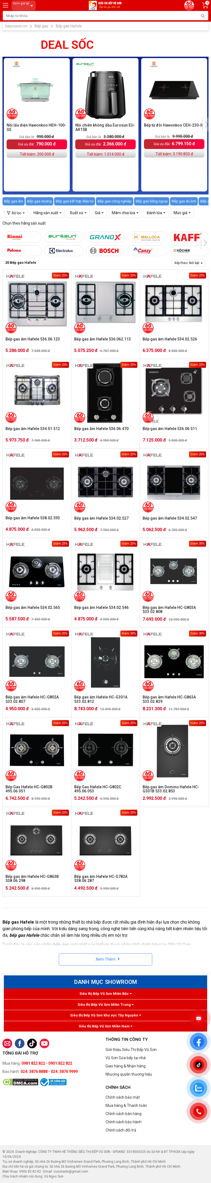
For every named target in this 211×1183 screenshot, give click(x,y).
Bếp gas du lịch (184, 201)
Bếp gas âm (13, 201)
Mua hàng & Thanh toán (126, 1105)
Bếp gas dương (39, 201)
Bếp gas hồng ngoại (152, 201)
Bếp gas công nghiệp (115, 201)
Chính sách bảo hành (123, 1122)
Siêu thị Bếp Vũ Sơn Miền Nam (105, 1026)
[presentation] (206, 124)
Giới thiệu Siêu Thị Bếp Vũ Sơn (131, 1049)
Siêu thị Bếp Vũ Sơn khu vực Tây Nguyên (105, 1015)
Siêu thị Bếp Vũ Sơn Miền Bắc (105, 994)
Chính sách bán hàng (123, 1114)
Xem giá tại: (24, 6)
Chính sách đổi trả (121, 1130)
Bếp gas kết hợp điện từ (74, 201)
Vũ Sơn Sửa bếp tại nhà (126, 1058)
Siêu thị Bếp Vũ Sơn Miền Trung (105, 1004)
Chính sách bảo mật (123, 1097)
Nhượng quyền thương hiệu (129, 1074)
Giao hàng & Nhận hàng (126, 1066)
